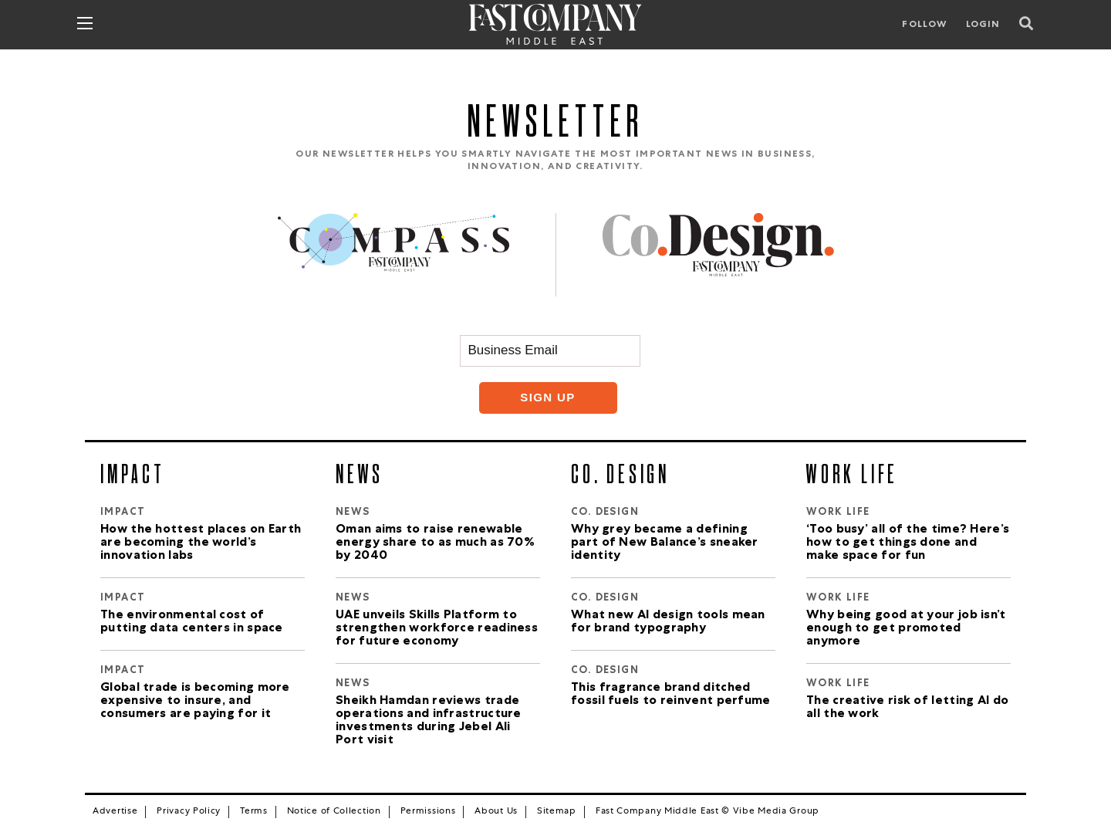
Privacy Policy (189, 812)
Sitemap (556, 812)
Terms (254, 812)
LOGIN (983, 25)
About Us (496, 812)
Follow (924, 25)
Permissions (428, 812)
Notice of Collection (334, 812)
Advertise (115, 812)
